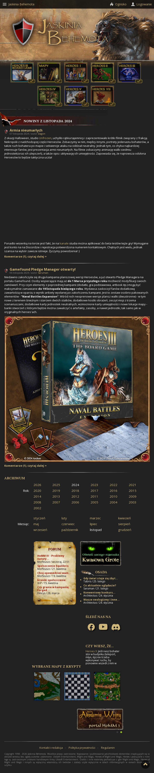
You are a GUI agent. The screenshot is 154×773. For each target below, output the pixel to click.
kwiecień (124, 518)
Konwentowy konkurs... (99, 592)
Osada (101, 572)
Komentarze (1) (15, 256)
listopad (96, 530)
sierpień (124, 524)
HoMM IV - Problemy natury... (50, 557)
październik (70, 530)
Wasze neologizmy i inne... (101, 599)
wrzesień (40, 530)
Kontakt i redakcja (51, 748)
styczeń (39, 518)
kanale (64, 243)
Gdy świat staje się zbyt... (100, 578)
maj (36, 524)
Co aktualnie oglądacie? (99, 585)
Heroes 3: (91, 651)
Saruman (43, 272)
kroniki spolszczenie (51, 580)
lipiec (93, 524)
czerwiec (68, 524)
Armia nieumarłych (26, 130)
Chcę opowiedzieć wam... (54, 573)
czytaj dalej (35, 256)
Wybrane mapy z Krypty (56, 666)
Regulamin (108, 748)
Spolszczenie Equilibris (53, 566)
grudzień (124, 530)
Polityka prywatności (82, 748)
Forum (54, 549)
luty (64, 518)
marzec (95, 518)
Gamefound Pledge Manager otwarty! (43, 269)
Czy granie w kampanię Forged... (53, 588)
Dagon (41, 133)
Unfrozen (45, 138)
